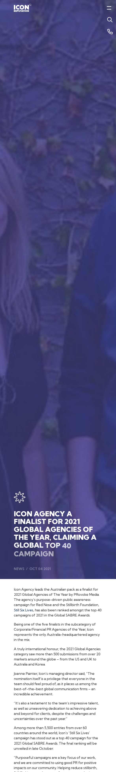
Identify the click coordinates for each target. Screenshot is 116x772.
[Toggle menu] (109, 20)
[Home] (22, 8)
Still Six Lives (23, 610)
